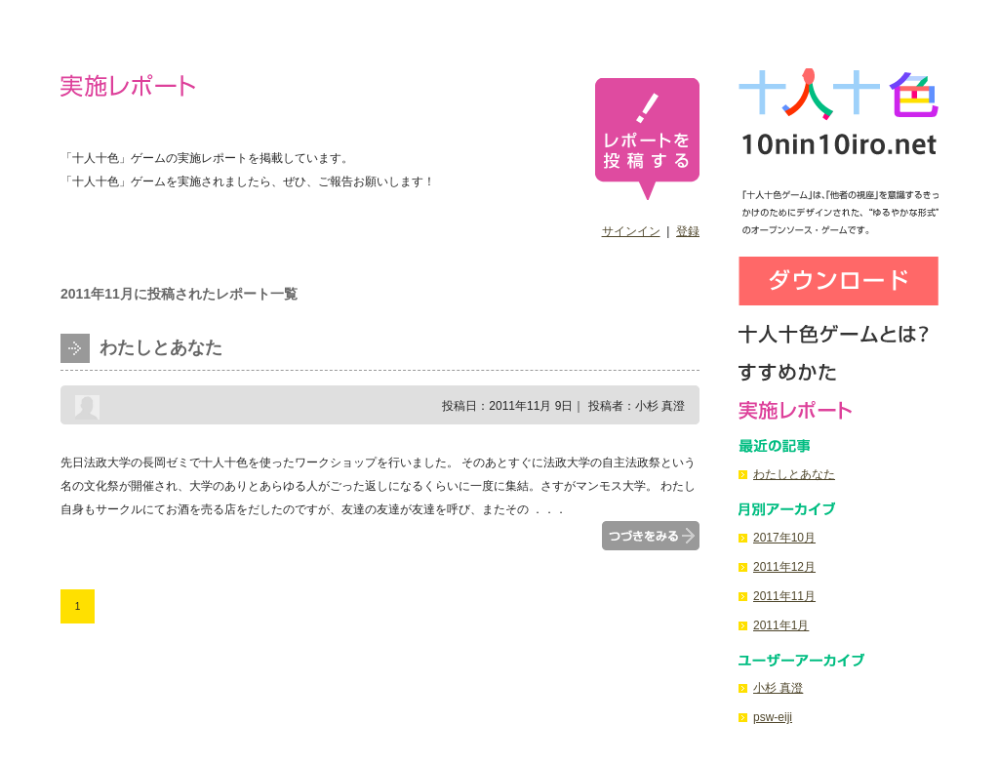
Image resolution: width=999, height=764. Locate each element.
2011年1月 (781, 625)
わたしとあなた (161, 347)
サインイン (631, 231)
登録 (687, 231)
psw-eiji (772, 717)
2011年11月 (784, 596)
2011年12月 (784, 567)
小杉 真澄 (778, 688)
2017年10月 (784, 537)
